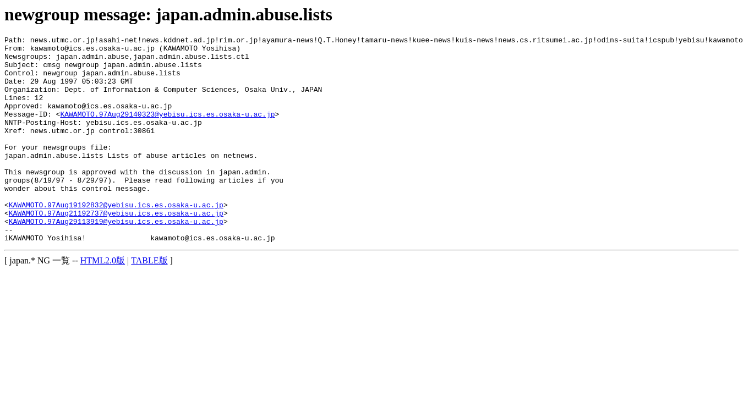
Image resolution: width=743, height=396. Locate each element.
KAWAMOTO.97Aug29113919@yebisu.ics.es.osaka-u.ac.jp (116, 259)
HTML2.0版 (102, 301)
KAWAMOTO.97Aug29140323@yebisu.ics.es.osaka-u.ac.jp (167, 130)
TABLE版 (149, 301)
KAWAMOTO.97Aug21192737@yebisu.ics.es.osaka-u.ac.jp (116, 249)
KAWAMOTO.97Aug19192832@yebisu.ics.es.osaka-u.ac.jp (116, 239)
